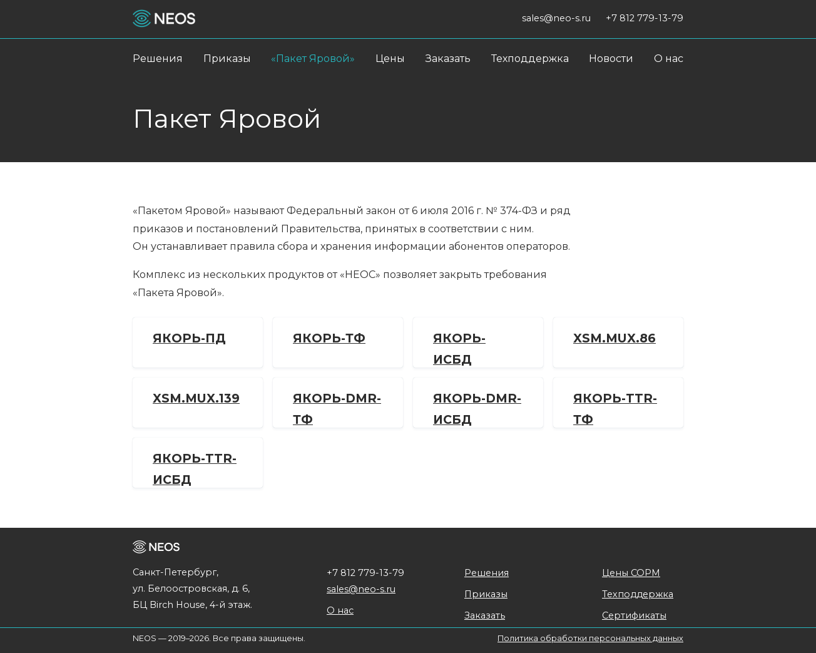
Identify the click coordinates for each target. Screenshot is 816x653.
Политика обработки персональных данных (590, 638)
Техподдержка (530, 58)
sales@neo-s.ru (361, 589)
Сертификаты (634, 615)
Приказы (227, 58)
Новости (611, 58)
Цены (390, 58)
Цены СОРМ (631, 572)
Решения (158, 58)
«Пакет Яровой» (313, 58)
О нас (668, 58)
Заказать (448, 58)
